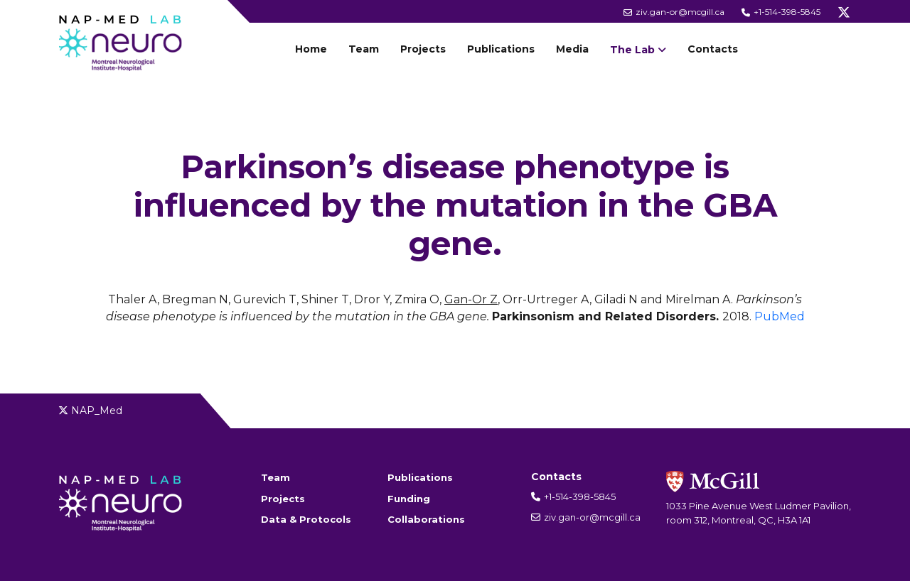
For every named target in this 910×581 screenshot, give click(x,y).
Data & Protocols (306, 519)
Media (572, 49)
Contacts (712, 49)
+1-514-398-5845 (781, 11)
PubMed (779, 316)
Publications (501, 49)
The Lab (632, 49)
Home (311, 49)
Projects (423, 49)
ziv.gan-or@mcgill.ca (673, 11)
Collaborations (426, 519)
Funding (408, 498)
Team (363, 49)
